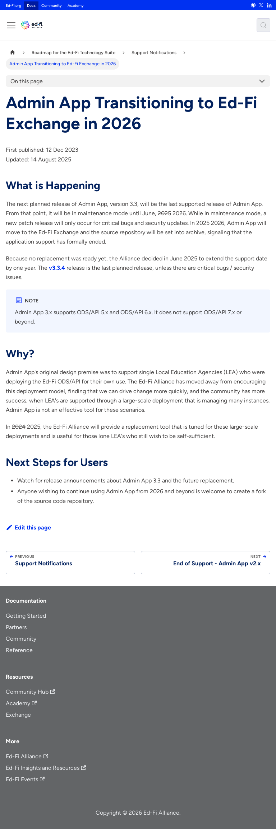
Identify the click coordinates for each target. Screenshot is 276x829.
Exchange (18, 714)
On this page (26, 81)
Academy (76, 5)
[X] (261, 5)
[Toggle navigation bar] (11, 25)
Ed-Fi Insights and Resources (46, 767)
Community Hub (30, 691)
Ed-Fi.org (13, 5)
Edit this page (28, 527)
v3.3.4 (57, 267)
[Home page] (12, 52)
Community (51, 5)
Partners (16, 627)
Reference (19, 650)
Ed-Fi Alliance (27, 756)
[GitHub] (253, 5)
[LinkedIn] (269, 5)
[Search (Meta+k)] (263, 25)
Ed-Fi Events (25, 779)
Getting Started (26, 615)
